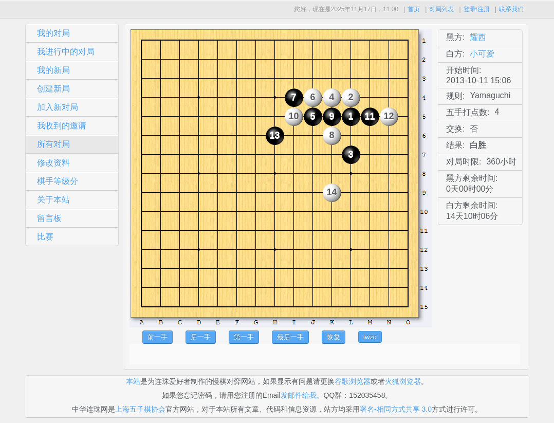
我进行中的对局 (66, 51)
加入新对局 (57, 107)
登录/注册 (477, 9)
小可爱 (482, 53)
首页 (414, 9)
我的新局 (53, 70)
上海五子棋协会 (140, 409)
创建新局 (53, 88)
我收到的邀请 (61, 125)
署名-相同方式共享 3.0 (396, 409)
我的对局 (53, 33)
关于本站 (53, 199)
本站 (133, 381)
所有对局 (53, 144)
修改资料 (53, 162)
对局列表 (441, 9)
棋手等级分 (57, 181)
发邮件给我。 (302, 395)
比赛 (45, 236)
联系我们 (511, 9)
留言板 (49, 218)
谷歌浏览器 (353, 381)
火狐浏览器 (403, 381)
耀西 (478, 37)
